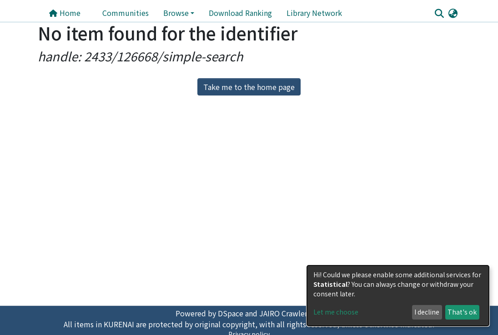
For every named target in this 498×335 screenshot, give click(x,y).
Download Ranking (240, 12)
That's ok (462, 311)
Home (64, 12)
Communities (125, 12)
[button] (453, 12)
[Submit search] (439, 13)
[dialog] (398, 295)
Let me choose (335, 311)
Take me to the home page (249, 86)
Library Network (314, 12)
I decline (426, 311)
